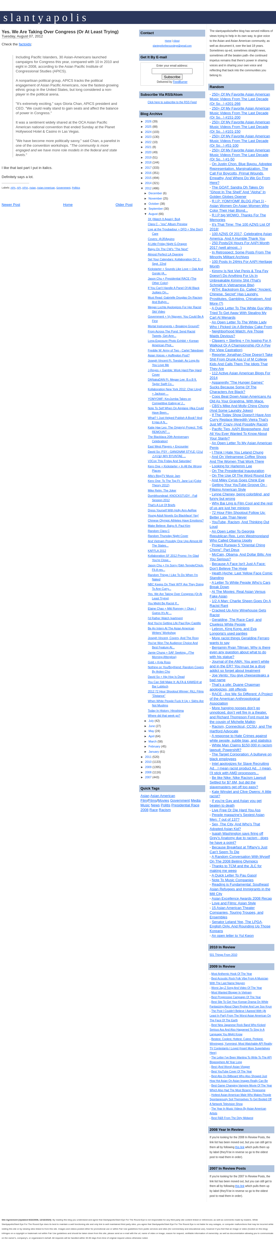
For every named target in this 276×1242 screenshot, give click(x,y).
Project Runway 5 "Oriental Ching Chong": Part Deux (237, 547)
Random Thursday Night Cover (168, 535)
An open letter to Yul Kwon (233, 935)
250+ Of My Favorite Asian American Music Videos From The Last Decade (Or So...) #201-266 (240, 99)
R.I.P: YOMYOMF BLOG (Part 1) (238, 201)
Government (63, 187)
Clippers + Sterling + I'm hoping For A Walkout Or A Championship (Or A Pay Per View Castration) (240, 345)
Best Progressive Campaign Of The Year (236, 997)
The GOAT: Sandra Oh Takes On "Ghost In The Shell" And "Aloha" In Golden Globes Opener (238, 192)
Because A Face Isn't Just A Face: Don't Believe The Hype (238, 566)
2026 (148, 121)
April (151, 736)
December (155, 193)
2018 (148, 162)
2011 (148, 756)
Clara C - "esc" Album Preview (167, 224)
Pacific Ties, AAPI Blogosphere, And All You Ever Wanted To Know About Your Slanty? (239, 433)
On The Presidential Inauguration (238, 471)
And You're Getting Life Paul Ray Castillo (174, 623)
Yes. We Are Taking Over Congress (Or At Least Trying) (60, 31)
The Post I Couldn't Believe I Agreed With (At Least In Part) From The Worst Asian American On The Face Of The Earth (240, 1015)
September (155, 208)
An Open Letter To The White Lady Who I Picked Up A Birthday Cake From (241, 324)
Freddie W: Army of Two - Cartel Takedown (176, 350)
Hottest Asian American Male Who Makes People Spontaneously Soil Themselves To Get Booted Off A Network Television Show (241, 1099)
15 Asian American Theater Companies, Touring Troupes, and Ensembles (236, 912)
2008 (148, 772)
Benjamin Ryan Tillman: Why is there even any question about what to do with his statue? (240, 652)
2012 (148, 188)
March (152, 741)
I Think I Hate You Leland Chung (237, 452)
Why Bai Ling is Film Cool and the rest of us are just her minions (241, 505)
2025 (148, 126)
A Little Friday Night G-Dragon (167, 243)
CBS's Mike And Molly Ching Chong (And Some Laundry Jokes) (239, 408)
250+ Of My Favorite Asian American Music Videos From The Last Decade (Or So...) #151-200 (240, 113)
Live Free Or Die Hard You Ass (236, 810)
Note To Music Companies (233, 880)
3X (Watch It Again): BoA (164, 219)
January (153, 751)
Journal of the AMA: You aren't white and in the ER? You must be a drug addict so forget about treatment (239, 666)
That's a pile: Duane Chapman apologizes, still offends (235, 687)
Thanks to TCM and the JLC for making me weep (236, 868)
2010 (148, 761)
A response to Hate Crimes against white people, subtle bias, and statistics (241, 738)
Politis (166, 805)
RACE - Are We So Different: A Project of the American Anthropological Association (241, 698)
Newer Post (11, 205)
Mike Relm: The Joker (162, 490)
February (154, 746)
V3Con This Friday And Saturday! (169, 461)
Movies (163, 800)
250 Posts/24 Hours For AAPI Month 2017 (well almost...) (240, 245)
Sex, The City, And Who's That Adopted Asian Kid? (235, 826)
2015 (148, 177)
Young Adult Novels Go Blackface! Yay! (173, 515)
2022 (148, 142)
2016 (148, 172)
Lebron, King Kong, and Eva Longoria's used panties (233, 631)
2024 (148, 131)
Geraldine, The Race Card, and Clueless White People (235, 622)
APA (12, 187)
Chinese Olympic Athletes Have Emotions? (176, 520)
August (153, 213)
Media (196, 800)
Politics (76, 187)
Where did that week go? (164, 715)
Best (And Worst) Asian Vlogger (230, 1066)
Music (145, 805)
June (151, 726)
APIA (25, 187)
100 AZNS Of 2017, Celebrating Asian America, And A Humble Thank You (241, 236)
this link (239, 1147)
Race (154, 810)
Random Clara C (159, 531)
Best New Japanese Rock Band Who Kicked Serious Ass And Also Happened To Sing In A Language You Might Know (238, 1029)
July (151, 720)
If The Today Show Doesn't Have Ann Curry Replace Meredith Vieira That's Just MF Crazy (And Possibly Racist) (240, 419)
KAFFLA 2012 (157, 550)
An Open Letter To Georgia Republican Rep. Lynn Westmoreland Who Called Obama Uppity (239, 536)
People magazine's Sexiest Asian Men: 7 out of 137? (237, 817)
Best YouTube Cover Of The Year (231, 1071)
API (19, 187)
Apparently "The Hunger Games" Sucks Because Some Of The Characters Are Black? (237, 387)
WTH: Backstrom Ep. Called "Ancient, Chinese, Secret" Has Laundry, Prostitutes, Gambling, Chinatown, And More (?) (241, 296)
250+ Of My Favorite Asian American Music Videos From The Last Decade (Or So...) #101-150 (240, 126)
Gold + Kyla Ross (159, 662)
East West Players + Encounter (168, 446)
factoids (25, 44)
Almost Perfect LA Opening (165, 254)
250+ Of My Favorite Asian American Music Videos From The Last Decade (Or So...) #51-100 (240, 141)
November (155, 198)
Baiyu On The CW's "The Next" (168, 249)
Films (152, 800)
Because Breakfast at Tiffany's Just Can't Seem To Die (238, 849)
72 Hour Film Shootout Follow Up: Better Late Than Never (238, 515)
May (151, 731)
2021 (148, 147)
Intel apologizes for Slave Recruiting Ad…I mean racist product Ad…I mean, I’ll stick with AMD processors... (241, 768)
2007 (148, 777)
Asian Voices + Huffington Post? (169, 355)
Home (68, 205)
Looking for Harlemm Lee (232, 466)
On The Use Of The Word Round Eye (241, 475)
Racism (165, 810)
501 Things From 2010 (223, 954)
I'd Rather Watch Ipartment (165, 618)
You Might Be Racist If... (163, 603)
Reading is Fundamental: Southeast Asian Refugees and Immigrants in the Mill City (240, 889)
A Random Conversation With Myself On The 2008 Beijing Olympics (240, 859)
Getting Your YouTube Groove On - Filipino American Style (238, 487)
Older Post (124, 205)
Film (143, 800)
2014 (148, 183)
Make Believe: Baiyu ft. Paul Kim (169, 525)
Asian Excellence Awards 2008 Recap (242, 898)
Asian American (46, 187)
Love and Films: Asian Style (234, 903)
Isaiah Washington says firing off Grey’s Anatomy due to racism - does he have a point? (239, 838)
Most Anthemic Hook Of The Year (231, 973)
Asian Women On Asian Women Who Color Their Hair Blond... (239, 208)
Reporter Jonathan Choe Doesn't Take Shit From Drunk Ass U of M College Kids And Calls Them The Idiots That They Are (241, 362)
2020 (148, 152)
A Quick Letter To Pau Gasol (234, 875)
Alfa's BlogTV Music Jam (164, 475)
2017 (148, 167)
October (153, 203)
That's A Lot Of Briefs (161, 505)
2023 (148, 136)
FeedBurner (180, 81)
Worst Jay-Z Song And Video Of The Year (236, 987)
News (155, 805)
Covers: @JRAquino (161, 239)
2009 (148, 767)
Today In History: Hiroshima (166, 710)
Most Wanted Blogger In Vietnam (231, 992)
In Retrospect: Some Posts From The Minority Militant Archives (240, 254)
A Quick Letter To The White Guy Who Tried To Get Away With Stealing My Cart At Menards (241, 313)
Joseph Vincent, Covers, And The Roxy (173, 638)
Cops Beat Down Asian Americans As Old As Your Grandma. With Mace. (240, 398)
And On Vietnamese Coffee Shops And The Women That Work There (238, 459)
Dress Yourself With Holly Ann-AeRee (172, 510)
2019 (148, 157)
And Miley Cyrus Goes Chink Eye (238, 480)
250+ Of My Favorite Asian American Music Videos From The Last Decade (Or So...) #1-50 (240, 155)
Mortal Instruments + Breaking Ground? (173, 326)
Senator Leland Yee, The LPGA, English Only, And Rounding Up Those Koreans (240, 926)
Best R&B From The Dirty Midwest (232, 1118)
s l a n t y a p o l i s (44, 17)
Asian (32, 187)
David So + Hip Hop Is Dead (166, 676)
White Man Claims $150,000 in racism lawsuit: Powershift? (241, 747)
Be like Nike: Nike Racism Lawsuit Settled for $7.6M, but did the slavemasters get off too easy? (238, 782)
